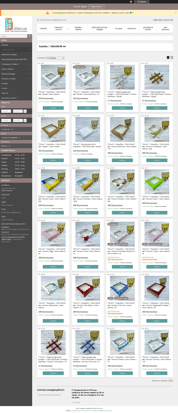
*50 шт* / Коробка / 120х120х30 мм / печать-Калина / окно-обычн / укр (122, 199)
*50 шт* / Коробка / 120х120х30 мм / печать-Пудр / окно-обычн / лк (52, 251)
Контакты (131, 29)
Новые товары (7, 69)
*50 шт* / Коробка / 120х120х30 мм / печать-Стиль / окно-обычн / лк (156, 251)
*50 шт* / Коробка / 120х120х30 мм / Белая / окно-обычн (51, 93)
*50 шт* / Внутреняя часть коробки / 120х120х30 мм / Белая (87, 145)
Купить (53, 108)
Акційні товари (78, 28)
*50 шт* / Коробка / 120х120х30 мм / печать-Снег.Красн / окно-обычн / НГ (86, 305)
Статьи (4, 88)
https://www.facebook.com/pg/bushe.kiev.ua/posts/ (16, 234)
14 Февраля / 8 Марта (9, 64)
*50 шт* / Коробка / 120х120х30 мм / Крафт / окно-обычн (51, 145)
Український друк (8, 74)
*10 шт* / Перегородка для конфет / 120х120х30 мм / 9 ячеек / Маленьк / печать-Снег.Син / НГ (88, 359)
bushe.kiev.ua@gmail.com (11, 212)
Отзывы (4, 83)
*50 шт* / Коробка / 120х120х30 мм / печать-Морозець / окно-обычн (51, 305)
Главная (4, 45)
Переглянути (96, 7)
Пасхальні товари (8, 78)
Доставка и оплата (8, 98)
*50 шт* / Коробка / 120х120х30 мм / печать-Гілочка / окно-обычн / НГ (156, 359)
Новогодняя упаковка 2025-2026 (14, 59)
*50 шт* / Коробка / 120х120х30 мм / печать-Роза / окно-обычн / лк (87, 251)
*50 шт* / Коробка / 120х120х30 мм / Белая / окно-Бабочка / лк (86, 93)
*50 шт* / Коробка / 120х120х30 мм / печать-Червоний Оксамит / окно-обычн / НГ (156, 305)
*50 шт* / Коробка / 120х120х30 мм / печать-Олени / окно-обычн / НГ (122, 359)
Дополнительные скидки (99, 28)
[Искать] (29, 36)
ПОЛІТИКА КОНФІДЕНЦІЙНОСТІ (49, 395)
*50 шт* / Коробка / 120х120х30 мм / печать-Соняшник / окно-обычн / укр (155, 146)
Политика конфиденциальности (101, 411)
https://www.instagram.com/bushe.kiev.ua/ (16, 229)
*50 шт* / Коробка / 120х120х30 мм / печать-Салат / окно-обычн (156, 198)
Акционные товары (9, 54)
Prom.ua (99, 408)
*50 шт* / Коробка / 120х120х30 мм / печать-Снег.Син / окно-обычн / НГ (121, 305)
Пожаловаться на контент (80, 411)
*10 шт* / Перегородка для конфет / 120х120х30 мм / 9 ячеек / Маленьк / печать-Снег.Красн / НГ (53, 359)
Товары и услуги (7, 50)
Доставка (76, 402)
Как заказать (165, 28)
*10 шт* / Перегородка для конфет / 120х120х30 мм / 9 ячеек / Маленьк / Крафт (157, 94)
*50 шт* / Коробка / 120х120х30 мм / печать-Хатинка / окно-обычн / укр (87, 199)
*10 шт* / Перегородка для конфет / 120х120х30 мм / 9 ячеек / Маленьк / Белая (122, 94)
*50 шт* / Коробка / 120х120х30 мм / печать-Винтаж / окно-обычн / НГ (122, 146)
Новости (4, 93)
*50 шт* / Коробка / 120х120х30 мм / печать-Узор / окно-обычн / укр (52, 199)
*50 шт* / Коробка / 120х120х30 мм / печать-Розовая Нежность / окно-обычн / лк (121, 251)
